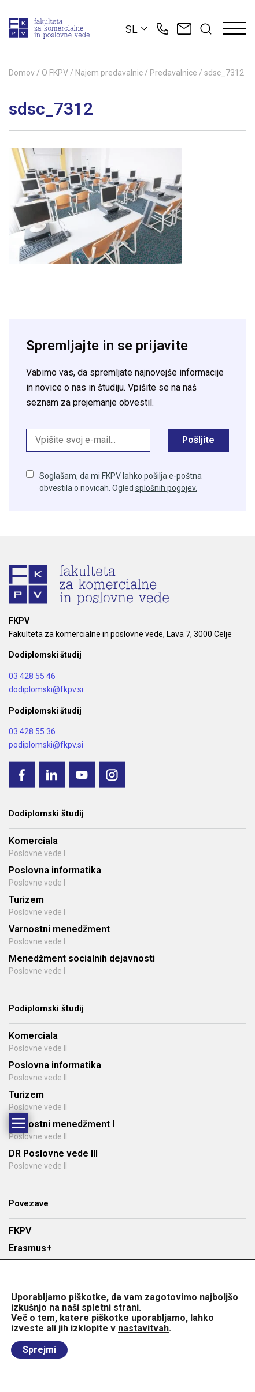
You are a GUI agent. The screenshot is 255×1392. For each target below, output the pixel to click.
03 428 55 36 (32, 731)
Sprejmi (39, 1349)
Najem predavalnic (109, 72)
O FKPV (55, 72)
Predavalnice (173, 72)
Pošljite (198, 439)
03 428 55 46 (32, 676)
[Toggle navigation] (234, 29)
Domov (22, 72)
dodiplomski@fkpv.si (46, 689)
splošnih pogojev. (166, 488)
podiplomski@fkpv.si (46, 744)
